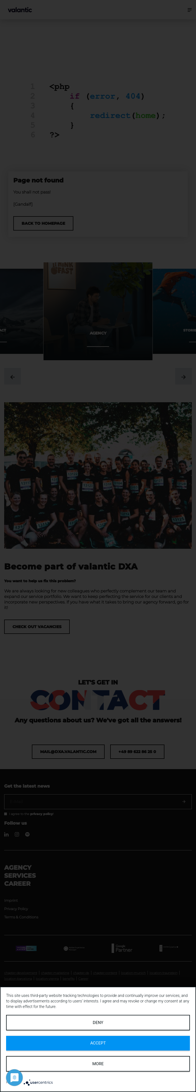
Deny (98, 1022)
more (98, 1063)
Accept (98, 1043)
